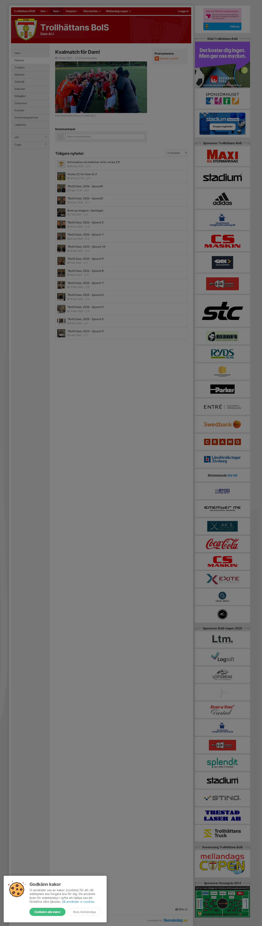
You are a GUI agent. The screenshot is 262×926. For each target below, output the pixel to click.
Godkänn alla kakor (47, 912)
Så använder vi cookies (78, 901)
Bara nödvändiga (84, 912)
